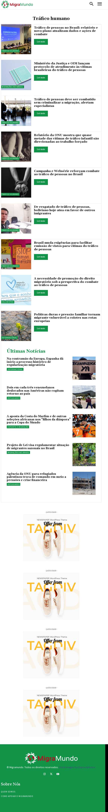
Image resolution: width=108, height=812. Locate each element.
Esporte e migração (18, 427)
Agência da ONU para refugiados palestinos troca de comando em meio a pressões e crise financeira (36, 477)
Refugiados (14, 398)
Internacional (15, 369)
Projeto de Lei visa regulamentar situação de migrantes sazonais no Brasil (38, 446)
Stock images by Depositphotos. (77, 767)
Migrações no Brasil (18, 452)
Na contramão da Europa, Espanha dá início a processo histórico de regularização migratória (35, 362)
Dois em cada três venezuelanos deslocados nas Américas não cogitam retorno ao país (35, 391)
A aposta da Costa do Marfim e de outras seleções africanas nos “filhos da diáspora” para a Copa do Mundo (39, 419)
